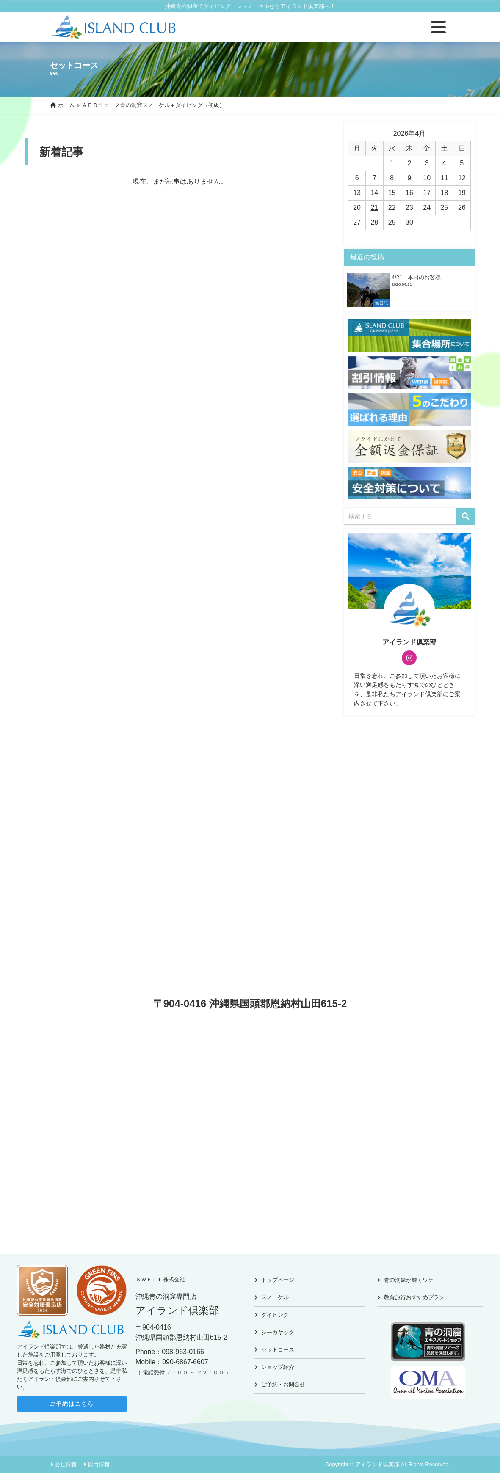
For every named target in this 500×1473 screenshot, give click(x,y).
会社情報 (66, 1464)
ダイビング (275, 1315)
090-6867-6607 (185, 1362)
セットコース (277, 1349)
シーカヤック (277, 1332)
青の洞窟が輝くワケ (409, 1280)
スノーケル (275, 1297)
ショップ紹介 (277, 1367)
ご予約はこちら (72, 1404)
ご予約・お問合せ (283, 1384)
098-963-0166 (183, 1351)
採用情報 (99, 1464)
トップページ (277, 1280)
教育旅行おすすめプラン (414, 1297)
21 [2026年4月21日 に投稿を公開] (374, 207)
